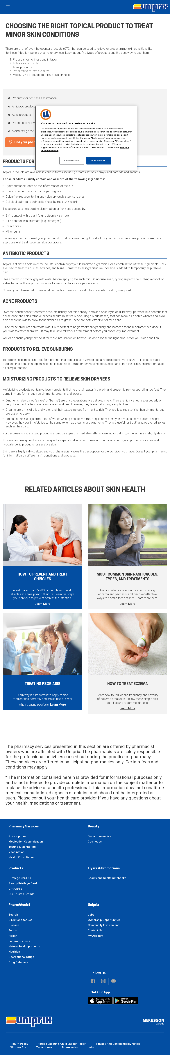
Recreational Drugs (21, 962)
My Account (95, 940)
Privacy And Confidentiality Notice (118, 1048)
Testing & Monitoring (22, 851)
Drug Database (18, 967)
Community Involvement (103, 930)
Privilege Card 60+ (21, 883)
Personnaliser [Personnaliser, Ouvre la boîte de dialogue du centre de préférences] (72, 160)
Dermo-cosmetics (99, 841)
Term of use (44, 1052)
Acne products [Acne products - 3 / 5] (21, 114)
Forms (13, 935)
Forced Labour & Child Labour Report (62, 1048)
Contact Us (95, 935)
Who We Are (18, 1052)
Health (13, 940)
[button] (93, 986)
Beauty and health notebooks (107, 883)
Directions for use (20, 924)
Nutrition (14, 956)
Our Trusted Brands (21, 898)
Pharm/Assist (19, 910)
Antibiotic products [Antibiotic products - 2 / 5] (24, 106)
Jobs (91, 919)
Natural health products (24, 951)
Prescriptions (17, 841)
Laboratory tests (19, 946)
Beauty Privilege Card (23, 888)
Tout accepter (98, 160)
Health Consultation (22, 862)
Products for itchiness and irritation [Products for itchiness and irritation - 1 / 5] (34, 98)
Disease (14, 930)
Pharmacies (70, 1052)
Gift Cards (15, 893)
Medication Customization (26, 846)
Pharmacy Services (24, 831)
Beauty (93, 831)
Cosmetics (95, 846)
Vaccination (16, 857)
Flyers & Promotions (104, 873)
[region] (86, 138)
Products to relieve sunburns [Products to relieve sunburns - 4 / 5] (30, 123)
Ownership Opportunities (104, 924)
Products (16, 873)
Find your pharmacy (28, 142)
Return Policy (19, 1048)
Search (13, 919)
